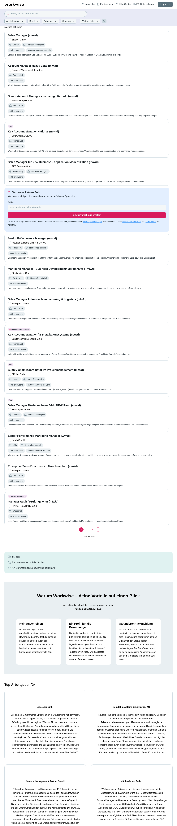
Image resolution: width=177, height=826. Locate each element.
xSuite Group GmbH (153, 704)
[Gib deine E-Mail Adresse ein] (42, 220)
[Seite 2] (59, 557)
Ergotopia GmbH (23, 704)
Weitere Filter (90, 21)
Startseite (9, 770)
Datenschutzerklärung (30, 230)
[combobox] (46, 14)
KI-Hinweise (49, 230)
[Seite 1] (54, 557)
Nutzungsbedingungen (92, 226)
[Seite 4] (65, 557)
